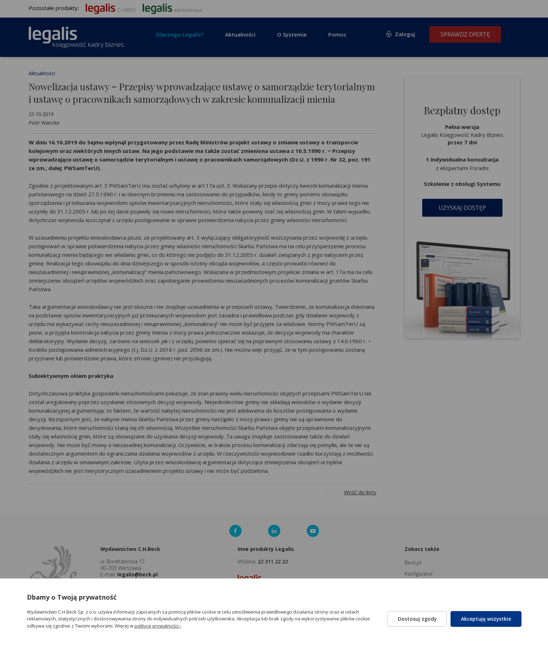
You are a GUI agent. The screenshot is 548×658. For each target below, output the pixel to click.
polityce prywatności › (157, 626)
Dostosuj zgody (416, 618)
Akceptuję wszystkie (486, 618)
